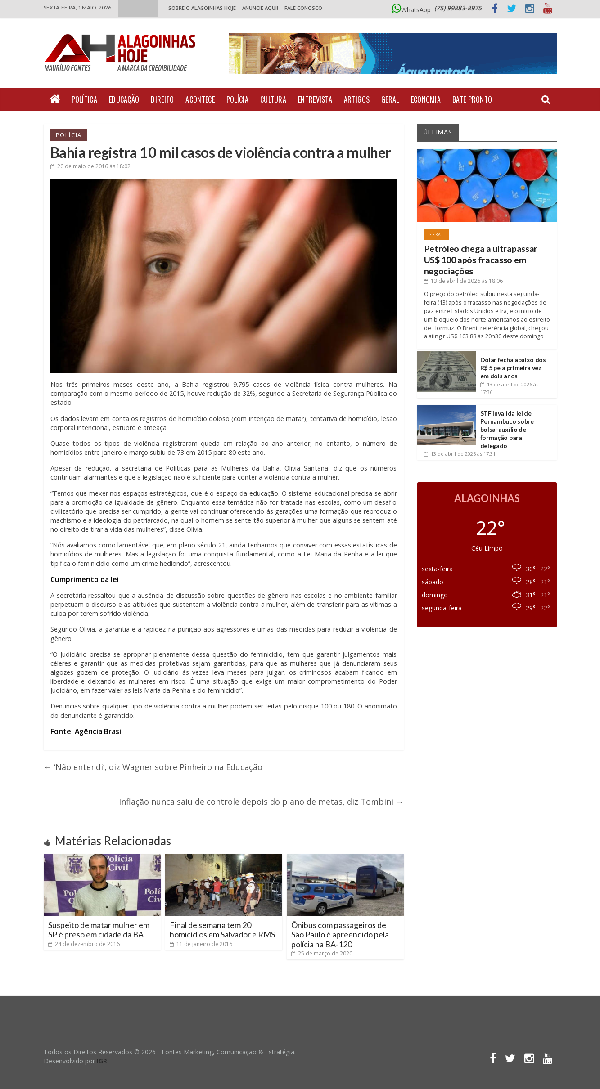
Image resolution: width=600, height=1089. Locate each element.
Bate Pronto (472, 99)
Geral (390, 99)
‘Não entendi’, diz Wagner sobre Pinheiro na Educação (153, 767)
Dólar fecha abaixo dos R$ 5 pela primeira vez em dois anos (513, 368)
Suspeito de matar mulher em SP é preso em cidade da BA (98, 930)
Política (84, 99)
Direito (162, 99)
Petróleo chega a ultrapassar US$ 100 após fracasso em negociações (481, 260)
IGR (102, 1061)
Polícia (237, 99)
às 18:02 (90, 166)
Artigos (357, 99)
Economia (426, 99)
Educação (124, 99)
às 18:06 (463, 281)
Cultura (273, 99)
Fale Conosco (303, 7)
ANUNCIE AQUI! (260, 7)
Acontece (199, 99)
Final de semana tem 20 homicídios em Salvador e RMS (222, 930)
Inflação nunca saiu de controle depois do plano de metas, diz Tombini (261, 801)
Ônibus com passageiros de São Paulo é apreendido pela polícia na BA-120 (340, 934)
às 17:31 (460, 453)
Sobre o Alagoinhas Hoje (202, 7)
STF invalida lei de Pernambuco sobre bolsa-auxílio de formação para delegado (507, 429)
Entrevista (315, 99)
